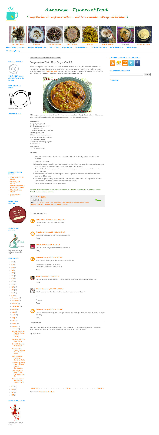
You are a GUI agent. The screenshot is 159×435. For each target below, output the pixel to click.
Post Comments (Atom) (46, 392)
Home (68, 388)
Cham (38, 276)
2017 (12, 278)
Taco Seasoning (45, 204)
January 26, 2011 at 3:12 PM (50, 276)
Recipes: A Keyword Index (37, 47)
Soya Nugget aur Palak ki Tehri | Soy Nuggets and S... (18, 373)
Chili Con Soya (40, 202)
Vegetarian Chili (51, 71)
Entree (47, 202)
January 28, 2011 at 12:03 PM (53, 310)
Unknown (39, 257)
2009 (12, 389)
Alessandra (40, 289)
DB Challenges (132, 47)
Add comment (36, 323)
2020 (12, 270)
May (14, 318)
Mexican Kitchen (79, 202)
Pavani (38, 245)
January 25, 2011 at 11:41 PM (55, 219)
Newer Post (34, 388)
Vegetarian (65, 204)
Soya (38, 204)
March (14, 323)
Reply (38, 225)
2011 (12, 295)
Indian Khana (40, 219)
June (14, 315)
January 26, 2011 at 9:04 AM (51, 245)
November (16, 301)
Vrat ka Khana (54, 47)
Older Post (100, 388)
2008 (12, 392)
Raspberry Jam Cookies (15, 182)
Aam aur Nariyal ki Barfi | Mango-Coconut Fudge (18, 380)
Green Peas (53, 202)
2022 (12, 264)
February (15, 326)
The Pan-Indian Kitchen (99, 47)
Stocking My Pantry (13, 51)
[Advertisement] (15, 152)
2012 (12, 293)
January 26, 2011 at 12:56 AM (55, 232)
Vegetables (58, 204)
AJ (39, 197)
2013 (12, 290)
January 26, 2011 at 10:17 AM (52, 257)
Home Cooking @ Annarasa (15, 47)
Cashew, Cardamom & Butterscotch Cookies (17, 186)
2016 (12, 281)
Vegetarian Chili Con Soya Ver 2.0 (18, 340)
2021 (12, 267)
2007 (12, 395)
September (16, 306)
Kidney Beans (70, 202)
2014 (12, 287)
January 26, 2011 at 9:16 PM (54, 289)
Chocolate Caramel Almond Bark (18, 345)
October (15, 303)
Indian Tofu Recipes (117, 47)
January (15, 329)
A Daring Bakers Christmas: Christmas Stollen (18, 358)
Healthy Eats (61, 202)
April (14, 320)
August (14, 309)
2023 (12, 262)
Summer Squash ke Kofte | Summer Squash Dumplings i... (18, 365)
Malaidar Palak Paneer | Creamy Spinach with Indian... (18, 351)
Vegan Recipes (67, 47)
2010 (12, 386)
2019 (12, 273)
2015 (12, 284)
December (16, 298)
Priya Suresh (40, 232)
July (13, 312)
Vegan (52, 204)
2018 (12, 276)
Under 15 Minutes (82, 47)
